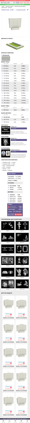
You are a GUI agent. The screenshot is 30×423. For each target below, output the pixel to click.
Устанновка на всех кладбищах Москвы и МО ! (15, 4)
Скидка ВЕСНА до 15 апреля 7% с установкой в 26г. (15, 0)
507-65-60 (21, 2)
